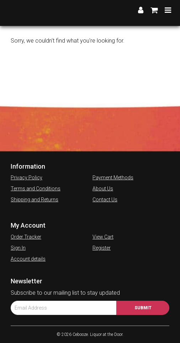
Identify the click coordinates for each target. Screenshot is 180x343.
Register (101, 248)
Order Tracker (26, 237)
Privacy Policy (26, 177)
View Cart (102, 237)
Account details (28, 259)
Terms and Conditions (35, 188)
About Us (102, 188)
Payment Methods (112, 177)
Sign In (18, 248)
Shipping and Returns (34, 199)
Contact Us (104, 199)
